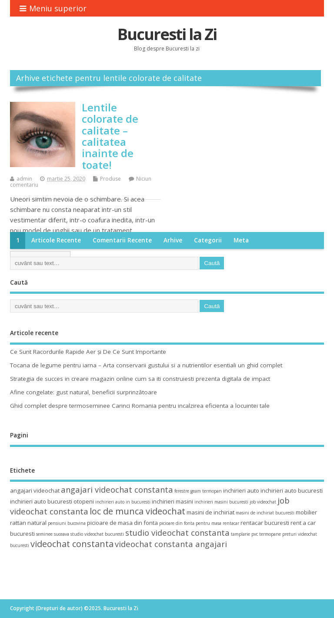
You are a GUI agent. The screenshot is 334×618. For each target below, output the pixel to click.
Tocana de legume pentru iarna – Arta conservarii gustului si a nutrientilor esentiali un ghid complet (146, 365)
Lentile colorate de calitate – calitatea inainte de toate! (110, 136)
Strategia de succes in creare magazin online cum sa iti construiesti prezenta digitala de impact (140, 379)
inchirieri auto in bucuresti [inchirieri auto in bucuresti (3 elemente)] (122, 502)
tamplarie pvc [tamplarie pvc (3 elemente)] (244, 534)
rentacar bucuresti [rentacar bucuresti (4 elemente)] (264, 523)
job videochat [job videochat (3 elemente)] (263, 502)
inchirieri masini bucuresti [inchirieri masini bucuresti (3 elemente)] (221, 502)
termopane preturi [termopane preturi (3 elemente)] (278, 534)
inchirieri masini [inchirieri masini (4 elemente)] (172, 501)
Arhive (173, 240)
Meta (241, 240)
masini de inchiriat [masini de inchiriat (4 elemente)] (210, 512)
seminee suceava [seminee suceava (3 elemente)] (52, 534)
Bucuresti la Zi (167, 34)
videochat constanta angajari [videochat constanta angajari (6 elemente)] (171, 543)
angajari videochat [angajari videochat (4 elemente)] (35, 490)
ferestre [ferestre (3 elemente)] (181, 491)
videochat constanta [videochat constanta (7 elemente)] (72, 544)
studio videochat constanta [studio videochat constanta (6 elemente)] (177, 532)
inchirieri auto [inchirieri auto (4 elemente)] (241, 490)
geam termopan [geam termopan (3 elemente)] (206, 491)
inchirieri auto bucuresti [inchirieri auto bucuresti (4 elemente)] (292, 490)
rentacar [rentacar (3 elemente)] (231, 523)
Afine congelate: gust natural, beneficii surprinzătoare (83, 392)
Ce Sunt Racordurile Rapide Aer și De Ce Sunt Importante (88, 352)
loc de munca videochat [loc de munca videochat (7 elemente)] (137, 511)
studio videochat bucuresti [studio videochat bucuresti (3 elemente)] (97, 534)
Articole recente (56, 240)
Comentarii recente (122, 240)
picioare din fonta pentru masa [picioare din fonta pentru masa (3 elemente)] (190, 523)
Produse (110, 178)
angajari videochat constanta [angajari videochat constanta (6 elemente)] (117, 489)
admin (24, 178)
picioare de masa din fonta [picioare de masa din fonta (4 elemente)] (122, 523)
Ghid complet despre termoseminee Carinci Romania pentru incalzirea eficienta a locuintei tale (140, 406)
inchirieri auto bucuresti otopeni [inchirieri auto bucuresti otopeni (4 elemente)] (52, 501)
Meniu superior (53, 8)
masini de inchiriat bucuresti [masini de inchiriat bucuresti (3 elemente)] (265, 513)
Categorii (208, 240)
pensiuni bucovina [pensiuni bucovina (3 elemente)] (67, 523)
